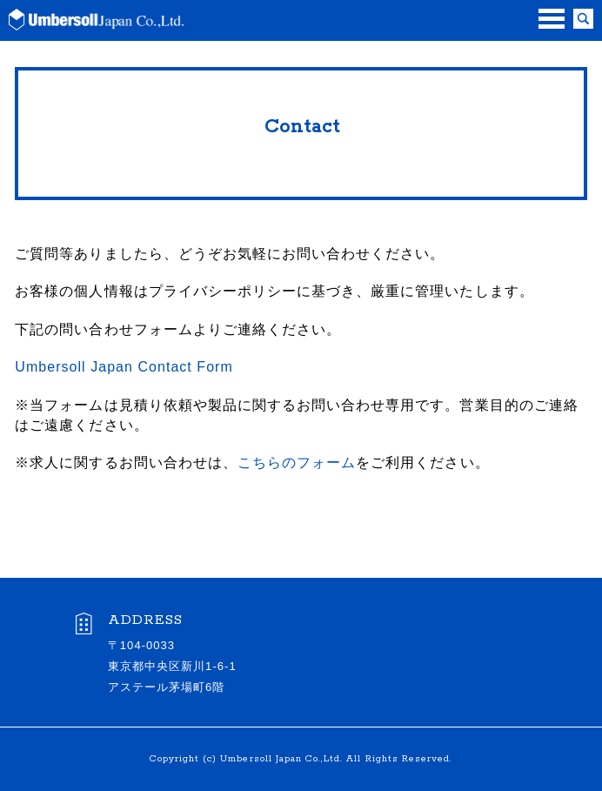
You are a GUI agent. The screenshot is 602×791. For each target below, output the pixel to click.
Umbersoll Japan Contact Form (124, 366)
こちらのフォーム (296, 462)
